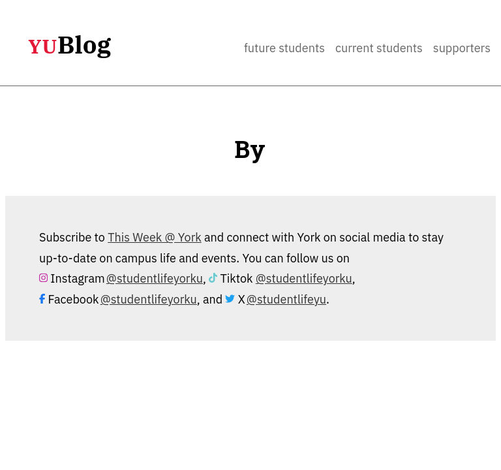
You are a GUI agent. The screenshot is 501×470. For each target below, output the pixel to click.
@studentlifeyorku (154, 278)
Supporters (462, 47)
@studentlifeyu (286, 299)
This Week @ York (155, 237)
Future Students (284, 47)
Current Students (379, 47)
